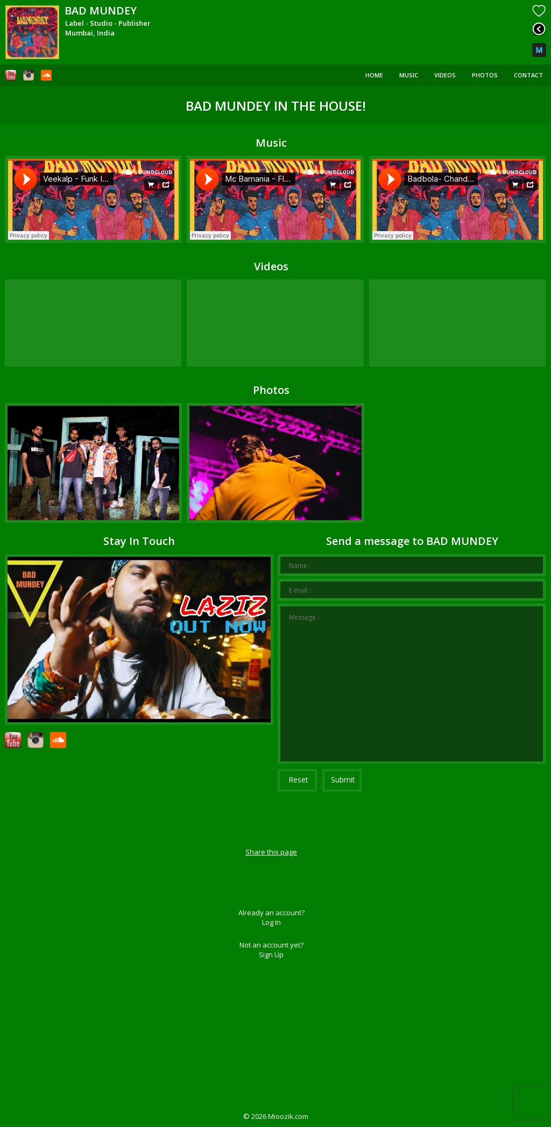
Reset (298, 779)
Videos (445, 75)
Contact (528, 75)
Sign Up (271, 954)
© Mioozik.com (275, 1116)
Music (408, 75)
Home (374, 75)
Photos (485, 75)
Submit (343, 779)
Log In (271, 922)
